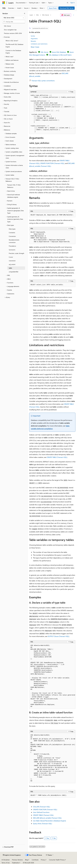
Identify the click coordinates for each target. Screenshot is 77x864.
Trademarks (15, 863)
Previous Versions (17, 860)
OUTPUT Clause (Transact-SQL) (58, 636)
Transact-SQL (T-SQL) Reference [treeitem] (14, 186)
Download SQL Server (66, 8)
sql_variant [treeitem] (12, 264)
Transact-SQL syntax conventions (43, 81)
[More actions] (73, 15)
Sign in (72, 3)
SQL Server (45, 15)
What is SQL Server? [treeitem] (12, 41)
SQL (37, 15)
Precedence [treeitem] (12, 246)
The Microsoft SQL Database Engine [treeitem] (14, 45)
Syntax (33, 36)
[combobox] (13, 17)
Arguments (34, 38)
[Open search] (68, 3)
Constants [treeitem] (12, 232)
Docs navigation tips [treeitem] (10, 30)
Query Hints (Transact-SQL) (42, 823)
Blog (26, 860)
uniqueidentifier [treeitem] (13, 272)
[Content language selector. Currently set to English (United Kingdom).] (12, 855)
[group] (52, 113)
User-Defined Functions (41, 812)
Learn (31, 15)
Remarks (33, 41)
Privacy (43, 860)
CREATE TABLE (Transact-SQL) (57, 457)
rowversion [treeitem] (12, 261)
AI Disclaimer (6, 860)
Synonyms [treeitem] (12, 250)
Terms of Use (6, 863)
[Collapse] (24, 13)
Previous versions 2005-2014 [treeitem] (13, 33)
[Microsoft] (3, 2)
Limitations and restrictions (39, 44)
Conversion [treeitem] (12, 236)
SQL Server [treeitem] (7, 26)
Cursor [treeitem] (11, 257)
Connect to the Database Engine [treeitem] (13, 51)
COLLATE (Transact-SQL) (41, 807)
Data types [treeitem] (12, 229)
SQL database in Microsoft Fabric (60, 55)
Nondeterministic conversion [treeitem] (14, 241)
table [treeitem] (10, 268)
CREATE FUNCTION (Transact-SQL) (52, 163)
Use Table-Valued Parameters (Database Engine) (49, 821)
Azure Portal (53, 8)
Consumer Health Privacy (57, 860)
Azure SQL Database (59, 52)
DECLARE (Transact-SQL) (47, 818)
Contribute (35, 860)
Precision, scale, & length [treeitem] (16, 253)
